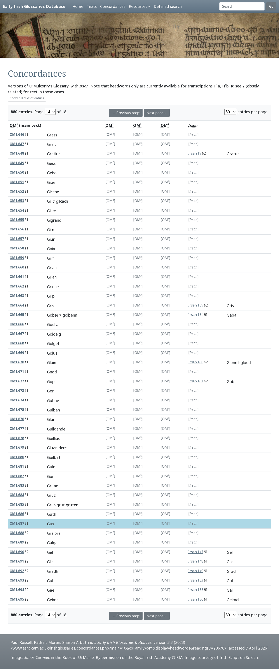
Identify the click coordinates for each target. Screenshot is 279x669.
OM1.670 (17, 362)
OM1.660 (17, 267)
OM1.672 (17, 381)
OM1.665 (17, 314)
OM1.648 (17, 153)
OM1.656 (17, 229)
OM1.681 (17, 466)
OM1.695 (17, 599)
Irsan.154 (195, 314)
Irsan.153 (195, 580)
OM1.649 (17, 163)
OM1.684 (17, 495)
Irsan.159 (195, 305)
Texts (92, 6)
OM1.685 (17, 504)
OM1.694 (17, 589)
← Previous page (126, 112)
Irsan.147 (195, 552)
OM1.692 (17, 571)
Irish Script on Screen (239, 657)
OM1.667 (17, 333)
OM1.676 (17, 419)
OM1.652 (17, 191)
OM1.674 (17, 400)
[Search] (242, 6)
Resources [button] (138, 6)
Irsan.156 (195, 599)
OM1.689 (17, 542)
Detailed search (168, 6)
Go (271, 6)
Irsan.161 (195, 381)
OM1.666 (17, 324)
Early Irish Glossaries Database (34, 6)
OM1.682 (17, 476)
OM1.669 (17, 352)
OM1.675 (17, 409)
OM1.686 (17, 514)
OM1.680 (17, 457)
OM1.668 (17, 343)
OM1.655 (17, 220)
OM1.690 (17, 552)
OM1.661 (17, 276)
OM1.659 (17, 258)
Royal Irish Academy (152, 657)
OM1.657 (17, 239)
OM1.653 (17, 201)
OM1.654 (17, 210)
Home (77, 6)
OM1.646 (17, 134)
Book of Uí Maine (78, 657)
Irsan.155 (195, 589)
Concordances (112, 6)
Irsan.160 (195, 362)
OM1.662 (17, 286)
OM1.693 (17, 580)
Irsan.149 (195, 571)
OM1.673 (17, 390)
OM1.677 (17, 428)
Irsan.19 (194, 153)
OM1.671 (17, 371)
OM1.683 (17, 485)
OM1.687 (17, 523)
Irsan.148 (195, 561)
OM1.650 (17, 172)
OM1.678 (17, 438)
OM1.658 (17, 248)
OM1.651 (17, 182)
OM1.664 (17, 305)
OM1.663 (17, 295)
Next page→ (156, 112)
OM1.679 (17, 447)
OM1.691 (17, 561)
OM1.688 (17, 533)
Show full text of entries (27, 98)
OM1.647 (17, 144)
